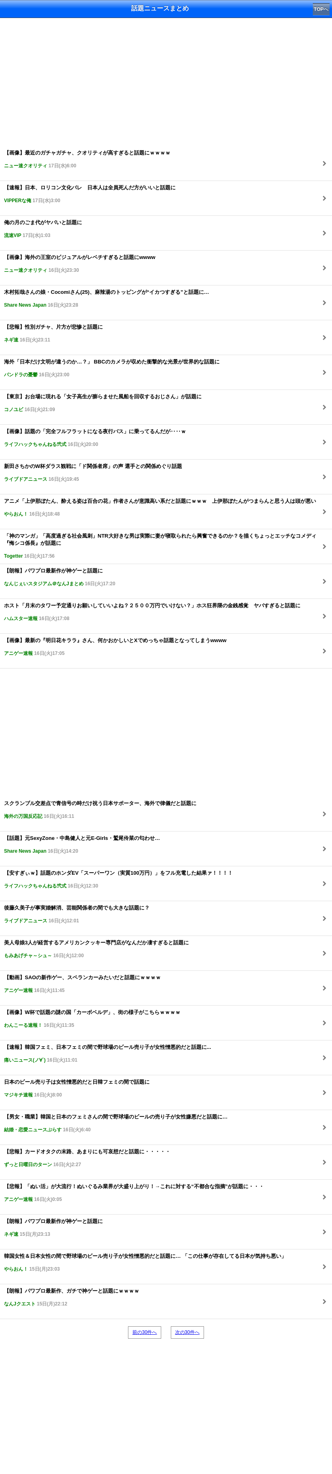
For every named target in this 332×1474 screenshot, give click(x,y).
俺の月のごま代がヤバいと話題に (43, 228)
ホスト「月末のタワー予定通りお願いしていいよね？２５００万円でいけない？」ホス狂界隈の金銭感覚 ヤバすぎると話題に (152, 611)
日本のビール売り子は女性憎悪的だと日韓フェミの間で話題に (77, 1088)
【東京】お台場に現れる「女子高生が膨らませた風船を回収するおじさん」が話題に (103, 403)
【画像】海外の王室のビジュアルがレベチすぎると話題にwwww (79, 263)
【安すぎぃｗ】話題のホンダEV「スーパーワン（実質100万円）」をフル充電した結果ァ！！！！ (118, 879)
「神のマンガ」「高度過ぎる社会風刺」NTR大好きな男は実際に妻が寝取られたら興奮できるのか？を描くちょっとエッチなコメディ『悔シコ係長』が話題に (160, 546)
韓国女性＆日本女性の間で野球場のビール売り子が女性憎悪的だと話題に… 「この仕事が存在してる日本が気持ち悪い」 (145, 1262)
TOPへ (321, 9)
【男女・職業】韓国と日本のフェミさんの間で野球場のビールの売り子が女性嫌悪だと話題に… (116, 1123)
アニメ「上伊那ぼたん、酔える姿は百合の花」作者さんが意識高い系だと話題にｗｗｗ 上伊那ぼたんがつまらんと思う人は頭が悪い (160, 507)
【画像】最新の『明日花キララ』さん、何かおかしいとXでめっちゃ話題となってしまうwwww (115, 646)
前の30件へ (144, 1332)
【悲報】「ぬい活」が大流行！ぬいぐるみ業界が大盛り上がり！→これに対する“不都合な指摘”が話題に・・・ (134, 1192)
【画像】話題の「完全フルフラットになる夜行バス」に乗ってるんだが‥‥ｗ (95, 437)
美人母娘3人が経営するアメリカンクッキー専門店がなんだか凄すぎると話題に (96, 949)
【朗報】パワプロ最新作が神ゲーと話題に (59, 577)
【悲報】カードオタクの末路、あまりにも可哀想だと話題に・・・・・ (87, 1158)
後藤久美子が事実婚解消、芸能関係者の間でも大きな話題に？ (77, 914)
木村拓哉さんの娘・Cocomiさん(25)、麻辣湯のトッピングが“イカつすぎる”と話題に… (106, 298)
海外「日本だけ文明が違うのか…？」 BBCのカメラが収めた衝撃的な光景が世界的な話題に (112, 368)
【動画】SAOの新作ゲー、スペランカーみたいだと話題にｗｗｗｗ (82, 983)
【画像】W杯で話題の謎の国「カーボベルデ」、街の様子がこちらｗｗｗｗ (92, 1018)
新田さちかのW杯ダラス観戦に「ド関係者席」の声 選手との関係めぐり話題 (93, 472)
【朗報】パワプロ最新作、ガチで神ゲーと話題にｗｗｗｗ (71, 1297)
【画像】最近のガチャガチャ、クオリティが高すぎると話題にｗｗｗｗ (87, 159)
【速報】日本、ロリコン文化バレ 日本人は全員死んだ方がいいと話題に (90, 194)
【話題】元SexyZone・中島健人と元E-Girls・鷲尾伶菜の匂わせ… (82, 844)
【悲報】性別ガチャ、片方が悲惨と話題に (53, 333)
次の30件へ (187, 1332)
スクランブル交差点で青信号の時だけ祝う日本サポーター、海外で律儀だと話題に (100, 809)
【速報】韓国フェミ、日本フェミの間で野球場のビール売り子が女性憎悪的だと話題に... (107, 1053)
